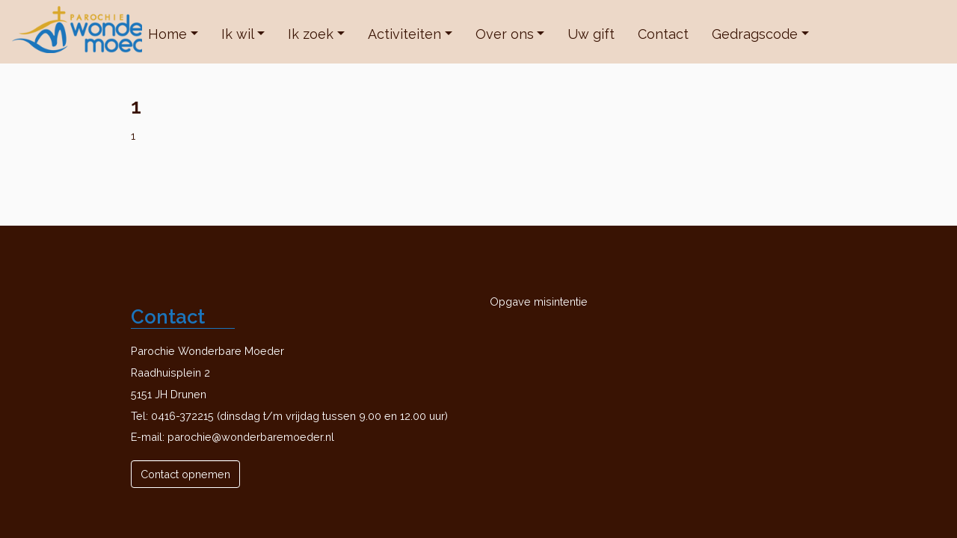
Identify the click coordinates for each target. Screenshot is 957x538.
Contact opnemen (185, 474)
